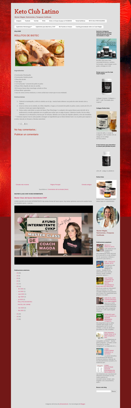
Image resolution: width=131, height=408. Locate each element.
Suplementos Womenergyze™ (24, 26)
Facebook (27, 21)
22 (17, 281)
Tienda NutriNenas (80, 21)
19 (17, 314)
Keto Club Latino (36, 11)
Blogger (82, 404)
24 (17, 276)
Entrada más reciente (22, 184)
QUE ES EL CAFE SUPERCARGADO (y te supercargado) (110, 299)
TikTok (43, 21)
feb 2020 (21, 310)
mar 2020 (21, 308)
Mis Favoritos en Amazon (65, 26)
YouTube (36, 21)
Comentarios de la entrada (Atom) (58, 189)
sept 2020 (21, 294)
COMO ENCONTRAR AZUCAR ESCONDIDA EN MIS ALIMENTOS (109, 369)
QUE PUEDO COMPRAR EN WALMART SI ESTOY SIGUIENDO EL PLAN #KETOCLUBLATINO (105, 282)
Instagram (18, 21)
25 (17, 273)
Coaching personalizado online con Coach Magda (89, 26)
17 (17, 319)
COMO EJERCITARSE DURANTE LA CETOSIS (109, 351)
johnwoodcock (64, 404)
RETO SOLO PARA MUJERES (97, 21)
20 (17, 286)
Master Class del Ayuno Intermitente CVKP (30, 198)
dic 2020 (21, 289)
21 (17, 283)
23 (17, 278)
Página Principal (55, 184)
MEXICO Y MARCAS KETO (109, 246)
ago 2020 (21, 297)
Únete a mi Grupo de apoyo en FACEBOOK (60, 21)
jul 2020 (20, 299)
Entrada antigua (86, 184)
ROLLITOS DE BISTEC (25, 302)
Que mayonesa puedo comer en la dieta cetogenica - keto (110, 335)
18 (17, 316)
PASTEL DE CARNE (24, 304)
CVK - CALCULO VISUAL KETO (109, 262)
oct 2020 (21, 291)
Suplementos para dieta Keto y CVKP (45, 26)
